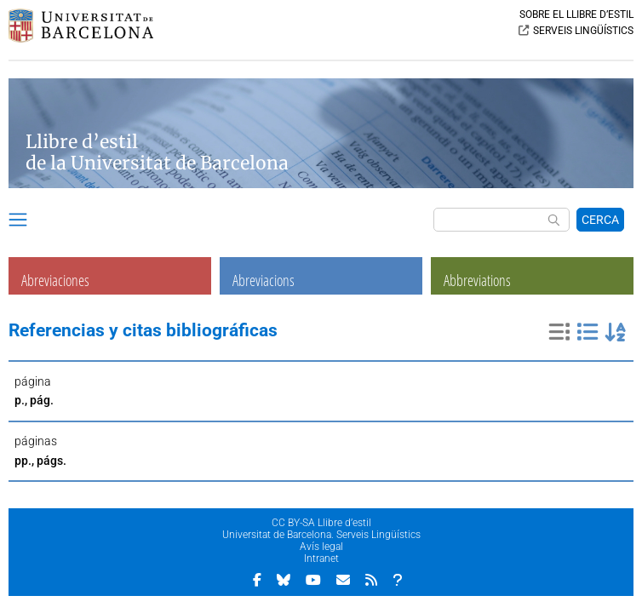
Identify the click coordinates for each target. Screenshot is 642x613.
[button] (18, 222)
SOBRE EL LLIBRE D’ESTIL (576, 14)
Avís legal (321, 547)
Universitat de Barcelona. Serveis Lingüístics (321, 535)
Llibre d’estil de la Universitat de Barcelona (157, 152)
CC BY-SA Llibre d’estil (321, 523)
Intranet (321, 558)
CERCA (600, 219)
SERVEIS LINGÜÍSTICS (583, 31)
